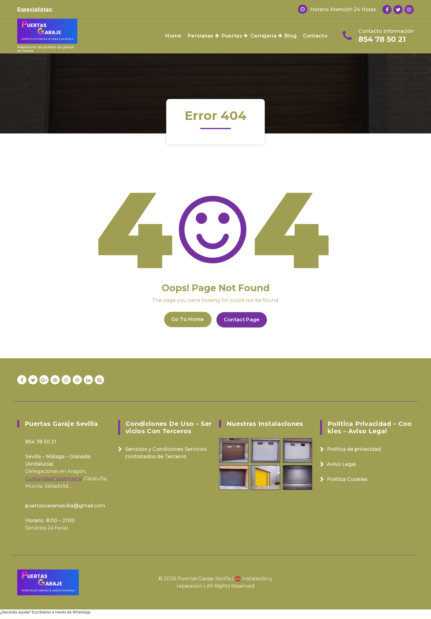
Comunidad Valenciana (53, 478)
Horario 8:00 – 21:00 (50, 520)
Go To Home (187, 319)
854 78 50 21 (382, 39)
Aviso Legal (341, 463)
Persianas (201, 36)
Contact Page (242, 319)
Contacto (315, 36)
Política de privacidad (354, 448)
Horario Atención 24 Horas (343, 9)
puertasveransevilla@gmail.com (65, 505)
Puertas (232, 36)
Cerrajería (263, 36)
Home (173, 36)
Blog (290, 36)
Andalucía (39, 463)
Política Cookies (347, 479)
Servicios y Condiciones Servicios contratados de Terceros (166, 452)
